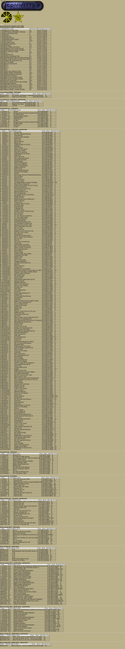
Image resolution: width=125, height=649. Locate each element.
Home (1, 25)
